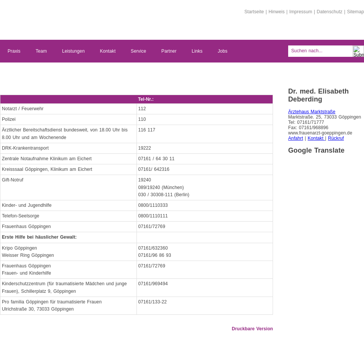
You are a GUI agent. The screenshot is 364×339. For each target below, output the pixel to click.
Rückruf (336, 138)
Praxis (14, 51)
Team (41, 51)
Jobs (223, 51)
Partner (169, 51)
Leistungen (73, 51)
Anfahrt (295, 138)
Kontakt (107, 51)
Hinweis (276, 11)
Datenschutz (329, 11)
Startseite (254, 11)
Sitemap (355, 11)
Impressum (300, 11)
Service (138, 51)
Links (197, 51)
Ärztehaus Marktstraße (311, 111)
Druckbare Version (252, 328)
